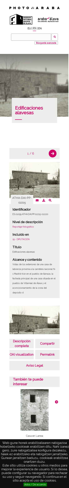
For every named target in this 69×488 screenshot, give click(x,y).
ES (34, 28)
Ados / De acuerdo (35, 484)
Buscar (55, 37)
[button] (53, 153)
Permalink (47, 354)
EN (40, 28)
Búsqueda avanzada (46, 43)
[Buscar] (31, 37)
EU (29, 28)
